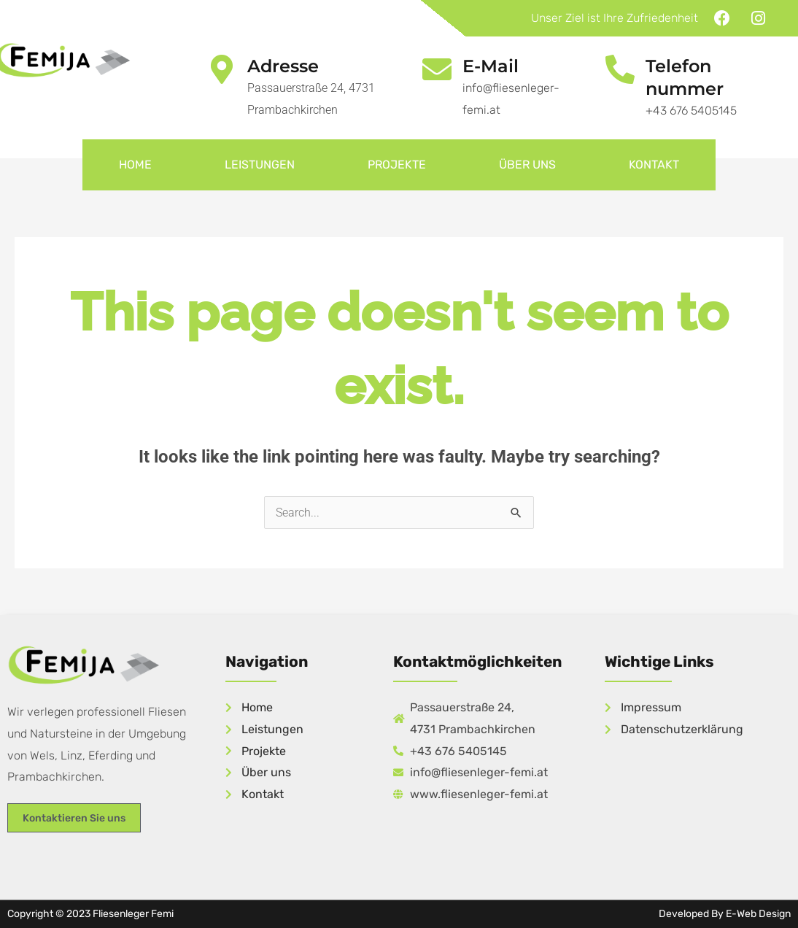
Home (135, 164)
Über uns (527, 164)
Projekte (397, 164)
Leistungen (260, 164)
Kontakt (654, 164)
